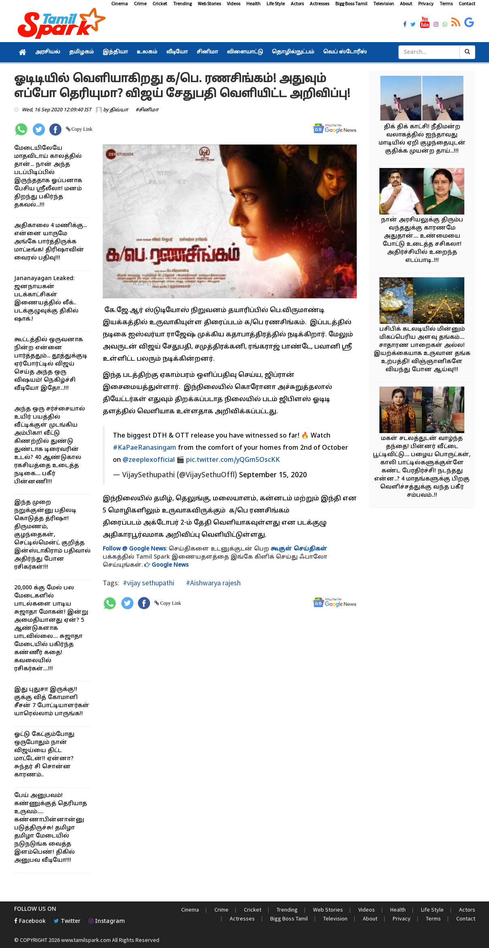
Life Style (276, 3)
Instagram (107, 921)
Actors (297, 3)
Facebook (30, 921)
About (406, 3)
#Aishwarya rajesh (212, 582)
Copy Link (81, 129)
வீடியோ (177, 52)
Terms (446, 3)
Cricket (159, 3)
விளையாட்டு (245, 52)
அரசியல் (47, 52)
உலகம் (147, 52)
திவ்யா (119, 110)
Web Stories (209, 3)
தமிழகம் (81, 52)
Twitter (67, 921)
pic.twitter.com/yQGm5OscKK (233, 460)
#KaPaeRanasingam (144, 448)
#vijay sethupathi (148, 582)
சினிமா (207, 52)
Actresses (319, 3)
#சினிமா (147, 110)
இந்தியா (115, 52)
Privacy (426, 3)
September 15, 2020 (273, 475)
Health (253, 3)
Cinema (119, 3)
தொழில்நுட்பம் (293, 52)
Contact (467, 3)
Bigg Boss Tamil (351, 3)
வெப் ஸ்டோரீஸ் (345, 52)
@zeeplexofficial (149, 460)
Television (383, 3)
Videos (233, 3)
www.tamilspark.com (86, 940)
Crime (140, 3)
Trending (182, 3)
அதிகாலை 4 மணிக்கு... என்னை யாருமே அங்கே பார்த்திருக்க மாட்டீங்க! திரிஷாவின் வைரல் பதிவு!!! (50, 241)
